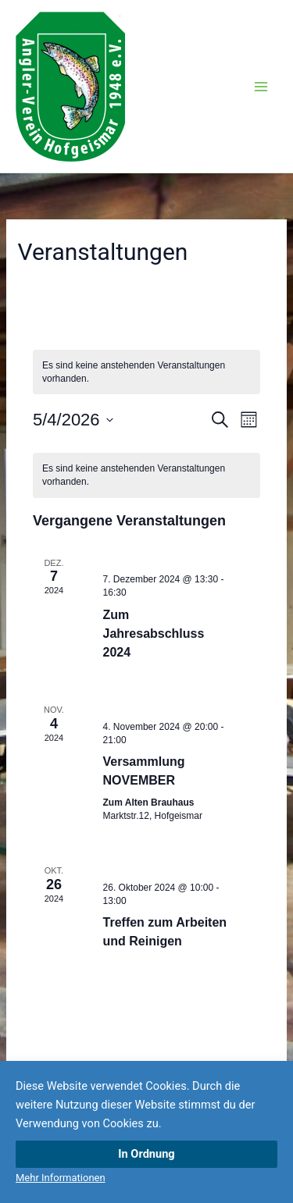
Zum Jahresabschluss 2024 (154, 633)
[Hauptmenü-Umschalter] (261, 86)
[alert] (146, 372)
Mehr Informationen (60, 1177)
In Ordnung (146, 1154)
